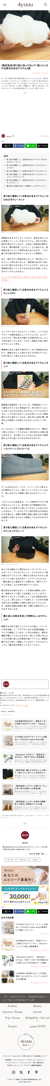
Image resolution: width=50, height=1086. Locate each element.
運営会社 (40, 1062)
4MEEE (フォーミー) (14, 1065)
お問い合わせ (27, 1056)
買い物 (10, 859)
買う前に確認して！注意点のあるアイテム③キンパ (27, 171)
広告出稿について (40, 1056)
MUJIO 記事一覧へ (37, 853)
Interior (37, 1012)
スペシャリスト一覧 (27, 1062)
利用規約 (8, 1060)
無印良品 (23, 859)
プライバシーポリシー (36, 1060)
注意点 (35, 859)
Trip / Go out (12, 1018)
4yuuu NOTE (37, 1026)
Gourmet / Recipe (12, 1012)
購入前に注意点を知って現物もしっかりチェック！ (27, 186)
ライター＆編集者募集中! (33, 1065)
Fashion (12, 1006)
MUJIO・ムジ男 (22, 705)
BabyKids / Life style (37, 1019)
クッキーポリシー (12, 1062)
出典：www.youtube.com (40, 61)
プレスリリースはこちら (11, 1056)
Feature (12, 1026)
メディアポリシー (19, 1060)
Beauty (37, 1006)
